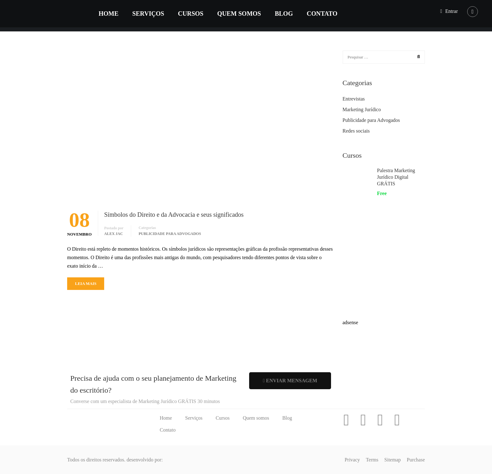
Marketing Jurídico (362, 109)
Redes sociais (356, 130)
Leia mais (85, 283)
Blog (284, 13)
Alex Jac (113, 234)
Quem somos (240, 13)
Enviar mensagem (290, 380)
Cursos (191, 13)
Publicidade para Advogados (170, 234)
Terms (372, 459)
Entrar (451, 11)
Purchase (416, 459)
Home (109, 13)
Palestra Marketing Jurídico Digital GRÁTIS (396, 177)
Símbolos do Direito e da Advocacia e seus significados (173, 214)
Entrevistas (354, 98)
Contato (323, 13)
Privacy (352, 459)
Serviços (149, 13)
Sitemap (392, 459)
